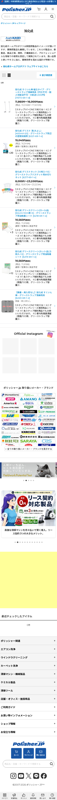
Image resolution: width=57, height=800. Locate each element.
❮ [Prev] (4, 515)
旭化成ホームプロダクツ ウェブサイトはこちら (25, 66)
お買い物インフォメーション (16, 715)
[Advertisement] (28, 580)
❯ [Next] (52, 515)
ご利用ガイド (8, 707)
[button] (52, 9)
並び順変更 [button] (46, 75)
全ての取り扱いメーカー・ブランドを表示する (28, 449)
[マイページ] (45, 9)
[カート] (38, 9)
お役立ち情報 (8, 732)
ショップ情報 (8, 723)
